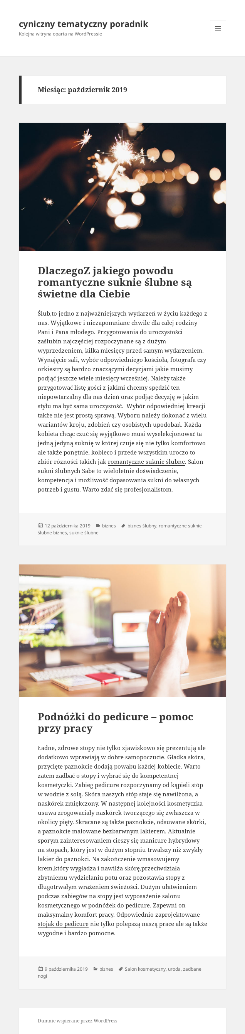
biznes (109, 525)
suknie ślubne (84, 532)
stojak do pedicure (63, 924)
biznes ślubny (142, 525)
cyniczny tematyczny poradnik (83, 23)
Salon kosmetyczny (145, 969)
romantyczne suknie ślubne (146, 461)
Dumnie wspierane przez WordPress (77, 1020)
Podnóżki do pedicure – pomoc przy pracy (115, 722)
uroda (174, 969)
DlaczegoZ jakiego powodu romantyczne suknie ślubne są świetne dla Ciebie (115, 282)
